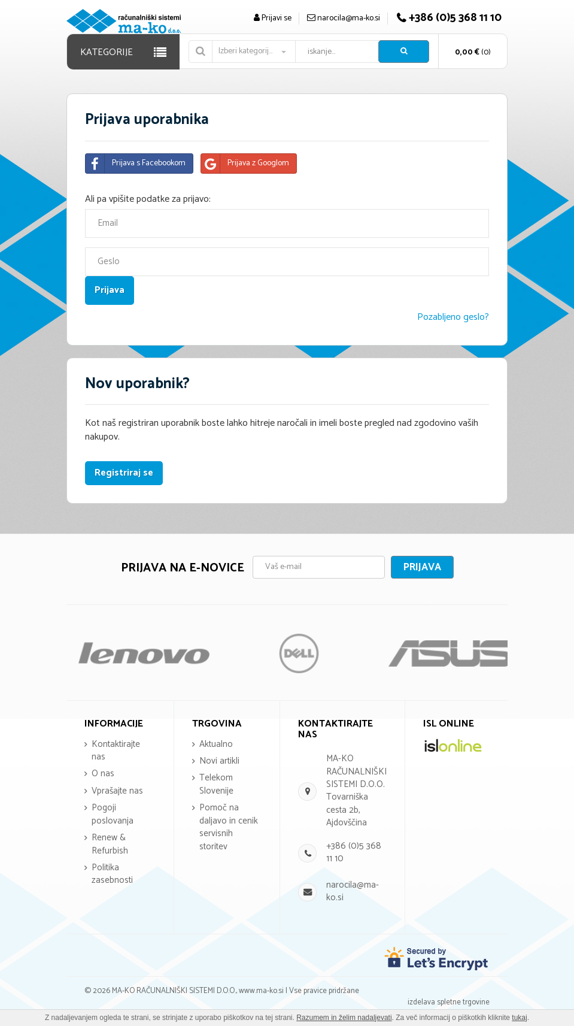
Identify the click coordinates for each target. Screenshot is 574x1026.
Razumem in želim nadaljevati (343, 1017)
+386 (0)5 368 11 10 (353, 852)
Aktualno (216, 744)
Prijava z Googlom (245, 163)
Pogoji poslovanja (112, 814)
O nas (103, 773)
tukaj (519, 1017)
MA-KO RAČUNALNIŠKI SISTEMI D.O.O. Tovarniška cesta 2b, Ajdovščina (356, 790)
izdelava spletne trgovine (449, 1002)
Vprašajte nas (117, 790)
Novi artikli (219, 760)
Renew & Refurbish (110, 844)
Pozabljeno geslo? (453, 317)
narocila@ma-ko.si (352, 891)
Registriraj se (124, 473)
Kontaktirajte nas (116, 750)
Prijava (422, 567)
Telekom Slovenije (216, 784)
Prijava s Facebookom (136, 163)
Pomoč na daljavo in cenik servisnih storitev (228, 827)
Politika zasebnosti (112, 874)
